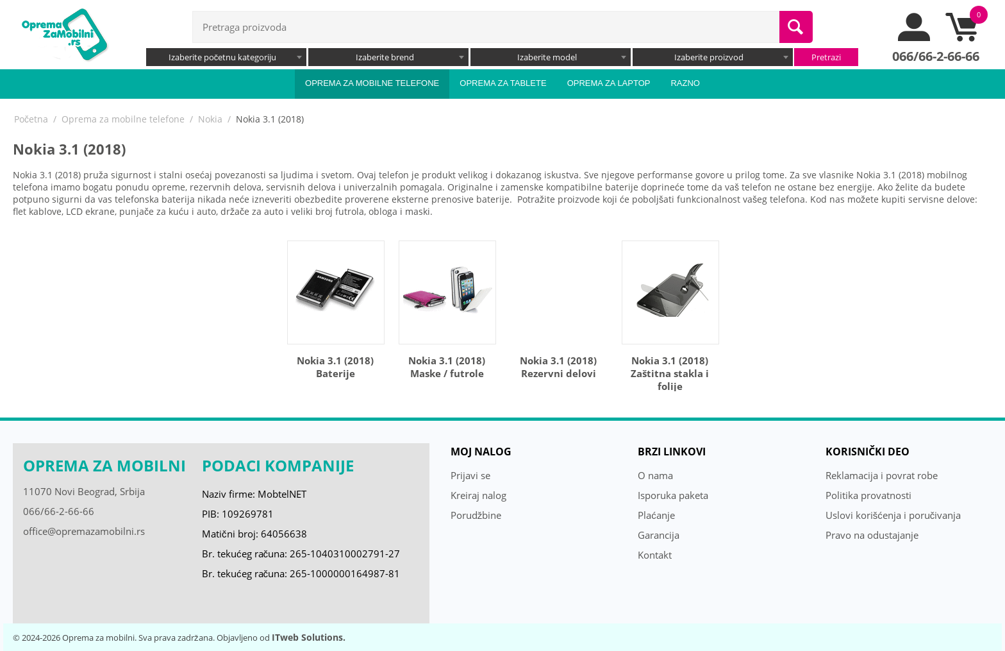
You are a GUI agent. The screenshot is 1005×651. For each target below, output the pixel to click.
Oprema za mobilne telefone (372, 83)
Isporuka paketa (673, 495)
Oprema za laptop (609, 83)
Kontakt (655, 554)
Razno (685, 83)
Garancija (658, 534)
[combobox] (226, 57)
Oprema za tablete (503, 83)
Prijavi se (470, 475)
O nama (655, 475)
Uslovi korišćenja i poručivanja (893, 515)
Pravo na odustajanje (872, 534)
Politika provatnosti (868, 495)
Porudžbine (476, 515)
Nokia (210, 119)
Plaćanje (656, 515)
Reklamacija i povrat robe (882, 475)
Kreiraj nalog (478, 495)
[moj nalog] (914, 38)
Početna (31, 119)
